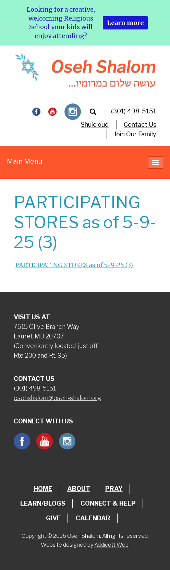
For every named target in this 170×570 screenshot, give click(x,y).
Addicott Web (111, 545)
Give (53, 518)
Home (43, 488)
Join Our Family (135, 134)
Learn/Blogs (42, 503)
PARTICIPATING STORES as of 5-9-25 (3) (74, 265)
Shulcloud (95, 124)
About (78, 488)
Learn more (125, 23)
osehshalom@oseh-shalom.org (57, 397)
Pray (114, 488)
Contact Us (140, 124)
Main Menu (24, 161)
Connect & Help (108, 503)
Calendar (93, 518)
